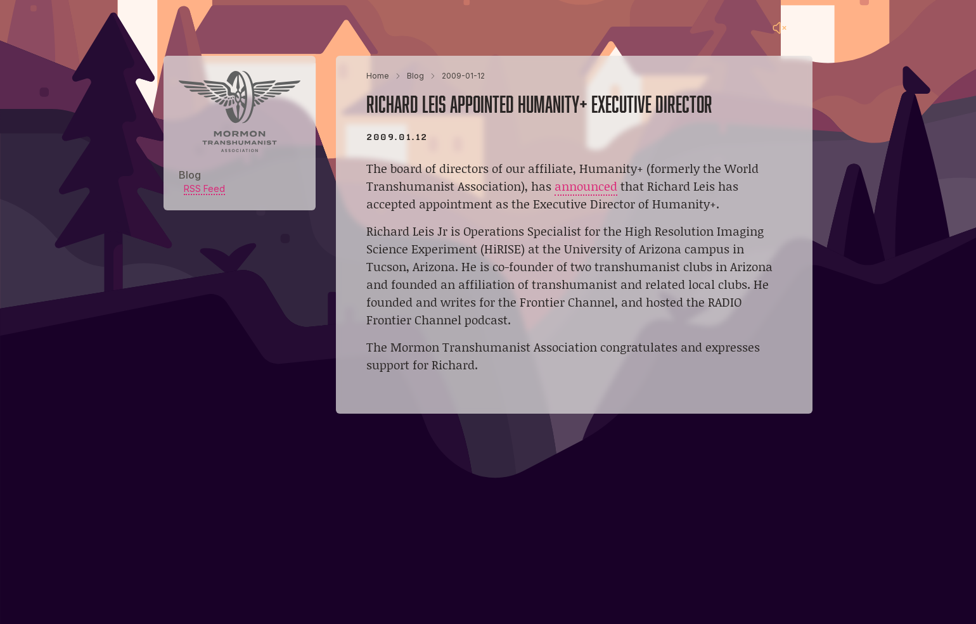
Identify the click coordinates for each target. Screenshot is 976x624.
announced (586, 185)
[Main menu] (804, 27)
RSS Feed (204, 188)
